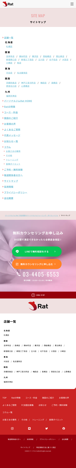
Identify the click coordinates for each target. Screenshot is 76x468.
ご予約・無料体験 (13, 169)
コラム (7, 147)
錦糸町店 (23, 56)
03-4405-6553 (38, 274)
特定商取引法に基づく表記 (46, 447)
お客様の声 (10, 123)
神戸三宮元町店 (28, 82)
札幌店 (9, 46)
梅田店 (43, 82)
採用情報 (8, 186)
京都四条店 (11, 82)
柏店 (19, 62)
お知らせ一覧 (11, 141)
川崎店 (9, 62)
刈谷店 (9, 72)
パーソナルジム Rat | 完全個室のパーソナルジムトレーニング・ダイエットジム (31, 215)
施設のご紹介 (11, 118)
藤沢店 (35, 56)
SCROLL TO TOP (40, 295)
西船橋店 (47, 56)
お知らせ (42, 405)
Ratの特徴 (9, 106)
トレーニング (12, 159)
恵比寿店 (60, 56)
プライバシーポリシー (15, 192)
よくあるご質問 (12, 129)
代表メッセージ (12, 135)
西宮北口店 (11, 85)
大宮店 (65, 59)
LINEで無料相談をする (37, 251)
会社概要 (8, 198)
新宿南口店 (11, 59)
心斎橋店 (25, 85)
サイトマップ (11, 180)
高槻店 (54, 82)
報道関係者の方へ (13, 175)
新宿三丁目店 (27, 59)
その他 (9, 155)
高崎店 (17, 345)
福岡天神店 (11, 95)
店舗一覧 (8, 37)
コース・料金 (11, 112)
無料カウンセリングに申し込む (36, 264)
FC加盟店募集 (27, 405)
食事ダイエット (13, 163)
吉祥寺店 (10, 56)
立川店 (41, 59)
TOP (4, 398)
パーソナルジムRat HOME (18, 100)
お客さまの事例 (13, 151)
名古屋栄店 (22, 72)
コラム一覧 (7, 412)
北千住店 (53, 59)
